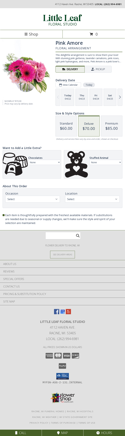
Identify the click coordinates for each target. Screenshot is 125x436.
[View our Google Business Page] (62, 313)
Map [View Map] (62, 433)
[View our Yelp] (68, 313)
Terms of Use (86, 422)
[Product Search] (63, 235)
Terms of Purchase (63, 422)
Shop (31, 34)
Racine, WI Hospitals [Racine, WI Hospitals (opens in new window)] (80, 411)
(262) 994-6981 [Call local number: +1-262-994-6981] (113, 4)
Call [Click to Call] (20, 433)
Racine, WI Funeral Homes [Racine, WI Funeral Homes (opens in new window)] (48, 411)
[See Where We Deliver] (62, 254)
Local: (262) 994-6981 (62, 339)
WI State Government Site (76, 417)
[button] (62, 376)
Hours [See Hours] (104, 433)
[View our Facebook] (56, 313)
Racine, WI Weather (44, 417)
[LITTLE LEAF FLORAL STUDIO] (62, 25)
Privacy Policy (39, 422)
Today (89, 84)
